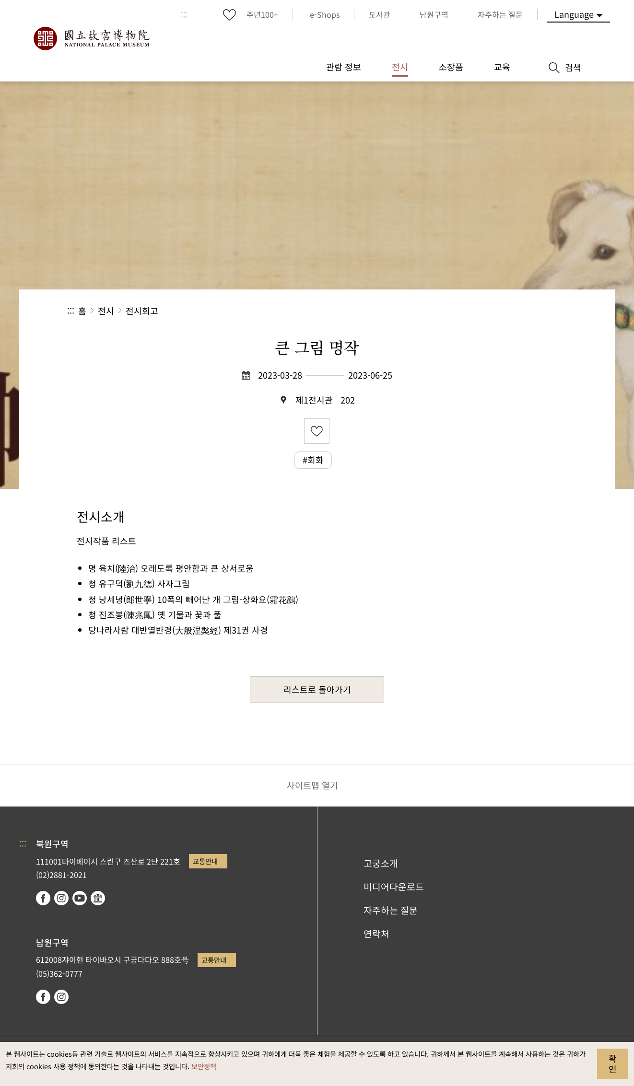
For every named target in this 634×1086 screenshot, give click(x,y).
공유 (462, 310)
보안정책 (203, 1066)
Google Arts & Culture (98, 898)
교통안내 (205, 861)
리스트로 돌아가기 (317, 689)
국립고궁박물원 (91, 38)
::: (184, 14)
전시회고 (142, 310)
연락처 (376, 933)
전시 (106, 310)
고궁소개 (381, 863)
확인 (613, 1063)
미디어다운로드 (394, 886)
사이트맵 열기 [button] (312, 785)
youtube (79, 898)
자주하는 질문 (391, 910)
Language (574, 14)
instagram (61, 898)
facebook (43, 898)
